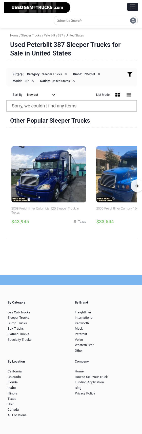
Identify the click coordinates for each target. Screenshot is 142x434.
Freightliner (83, 312)
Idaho (12, 388)
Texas (12, 399)
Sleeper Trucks (18, 317)
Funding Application (89, 382)
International (84, 317)
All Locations (17, 415)
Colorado (14, 377)
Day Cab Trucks (19, 312)
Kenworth (82, 323)
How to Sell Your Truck (91, 377)
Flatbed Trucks (18, 334)
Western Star (84, 345)
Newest (41, 95)
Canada (13, 409)
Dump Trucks (17, 323)
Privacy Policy (85, 393)
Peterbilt (81, 334)
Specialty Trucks (19, 340)
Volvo (79, 340)
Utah (11, 404)
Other (79, 350)
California (15, 371)
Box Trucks (16, 328)
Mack (79, 328)
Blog (78, 388)
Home (79, 371)
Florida (13, 382)
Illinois (12, 393)
